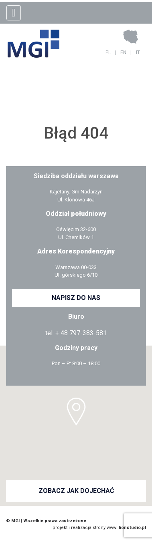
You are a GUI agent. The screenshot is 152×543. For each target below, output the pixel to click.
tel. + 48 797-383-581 (76, 333)
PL (108, 52)
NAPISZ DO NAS (76, 298)
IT (138, 52)
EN (123, 52)
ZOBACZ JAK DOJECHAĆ (76, 491)
